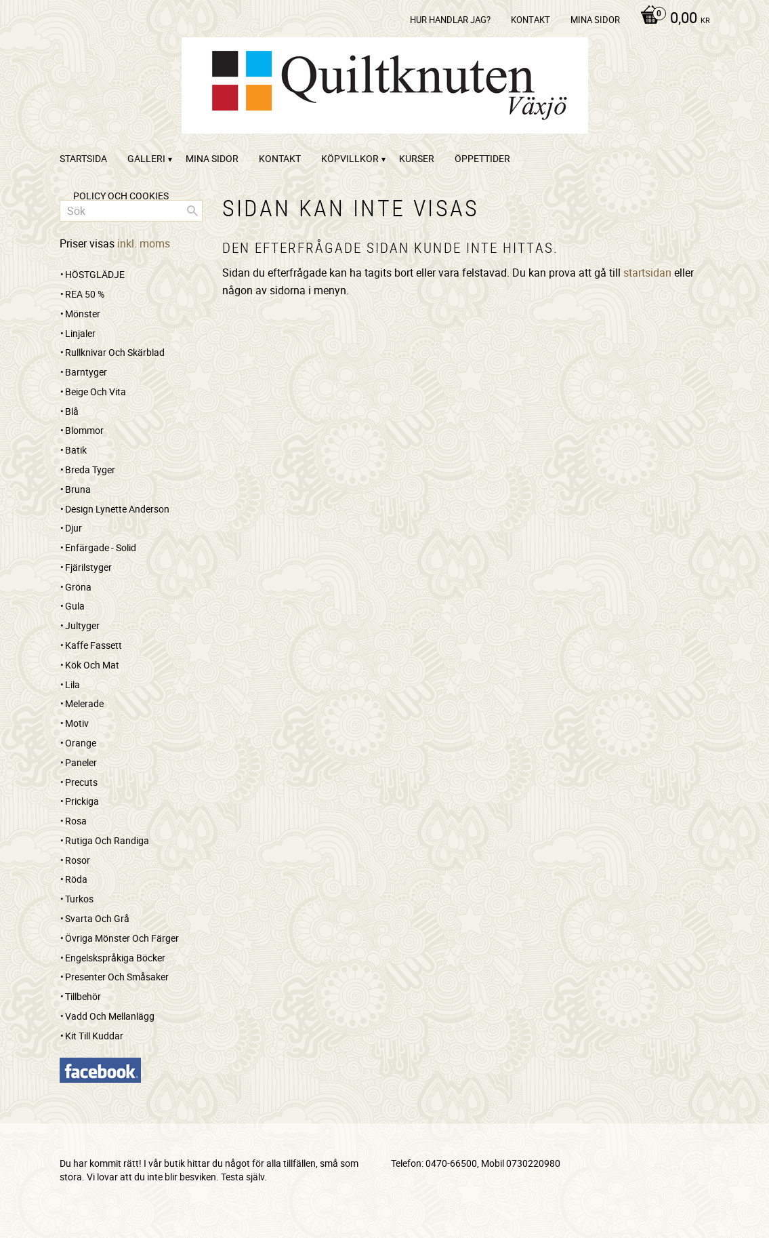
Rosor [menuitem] (77, 860)
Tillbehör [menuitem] (83, 996)
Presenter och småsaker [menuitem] (117, 976)
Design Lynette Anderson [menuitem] (117, 508)
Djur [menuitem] (73, 527)
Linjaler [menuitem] (80, 333)
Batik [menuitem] (76, 449)
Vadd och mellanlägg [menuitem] (109, 1016)
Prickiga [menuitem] (82, 801)
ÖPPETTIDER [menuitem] (482, 158)
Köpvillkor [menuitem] (350, 158)
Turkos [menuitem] (79, 898)
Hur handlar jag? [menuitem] (450, 20)
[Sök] (192, 211)
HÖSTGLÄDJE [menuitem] (95, 274)
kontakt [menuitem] (530, 20)
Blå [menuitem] (72, 411)
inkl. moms (143, 243)
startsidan (647, 272)
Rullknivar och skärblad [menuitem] (115, 352)
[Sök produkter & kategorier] (131, 211)
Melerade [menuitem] (84, 703)
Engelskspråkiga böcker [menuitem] (115, 957)
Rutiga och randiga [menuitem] (107, 840)
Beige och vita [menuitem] (95, 391)
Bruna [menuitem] (78, 489)
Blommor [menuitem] (84, 430)
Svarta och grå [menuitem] (97, 918)
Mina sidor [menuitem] (595, 20)
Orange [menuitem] (80, 742)
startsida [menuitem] (83, 158)
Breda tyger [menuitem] (90, 469)
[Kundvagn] (671, 19)
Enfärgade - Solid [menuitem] (100, 547)
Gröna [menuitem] (78, 586)
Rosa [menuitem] (76, 820)
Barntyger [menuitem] (86, 371)
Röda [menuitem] (76, 879)
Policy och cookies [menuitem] (121, 195)
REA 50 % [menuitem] (84, 293)
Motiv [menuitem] (77, 723)
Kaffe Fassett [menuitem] (93, 645)
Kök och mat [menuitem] (92, 664)
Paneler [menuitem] (81, 762)
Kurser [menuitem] (416, 158)
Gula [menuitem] (75, 605)
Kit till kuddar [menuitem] (94, 1035)
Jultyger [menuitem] (82, 625)
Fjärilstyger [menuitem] (88, 567)
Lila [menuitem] (72, 684)
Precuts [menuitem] (81, 782)
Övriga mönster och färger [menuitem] (122, 938)
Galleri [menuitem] (146, 158)
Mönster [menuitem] (82, 313)
